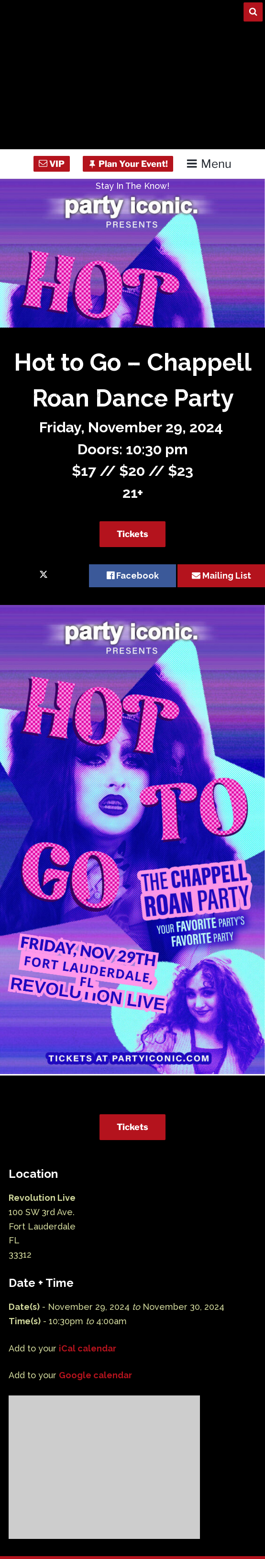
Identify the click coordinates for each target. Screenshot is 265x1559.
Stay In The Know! (132, 186)
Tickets (132, 534)
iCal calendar (87, 1348)
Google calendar (95, 1375)
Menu (209, 164)
